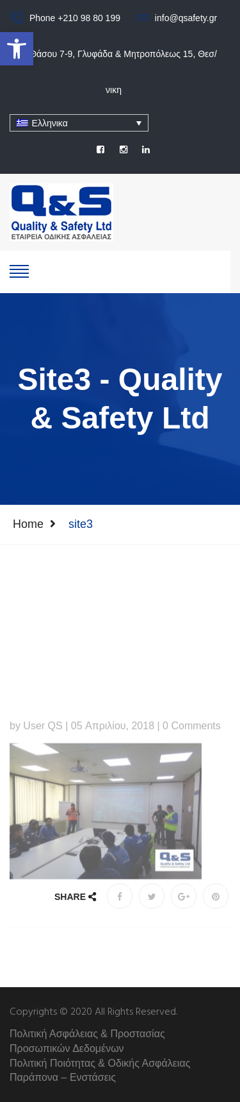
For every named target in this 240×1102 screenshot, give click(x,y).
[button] (16, 48)
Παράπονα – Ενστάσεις (63, 1077)
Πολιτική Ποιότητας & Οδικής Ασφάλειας (100, 1063)
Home (28, 524)
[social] (100, 149)
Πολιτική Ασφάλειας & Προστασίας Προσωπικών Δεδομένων (87, 1041)
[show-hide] (19, 270)
